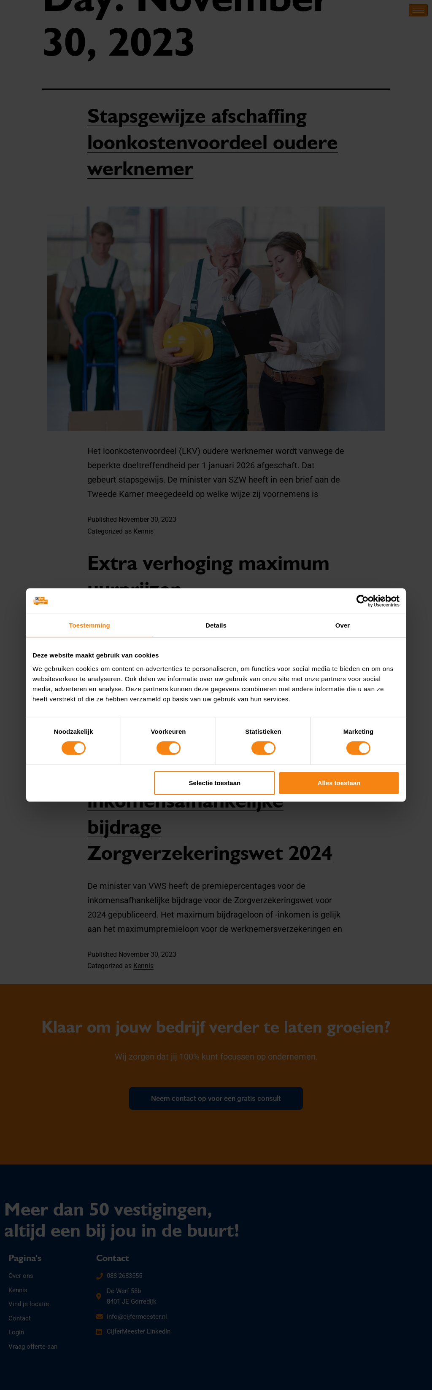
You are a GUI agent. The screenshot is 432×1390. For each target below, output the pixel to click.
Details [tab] (216, 625)
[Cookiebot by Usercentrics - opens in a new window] (363, 601)
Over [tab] (342, 625)
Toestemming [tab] (89, 625)
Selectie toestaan (215, 782)
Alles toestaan (339, 782)
